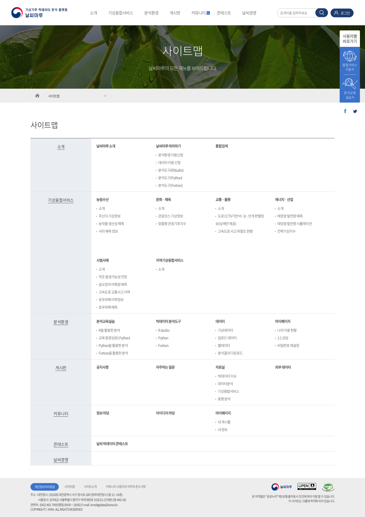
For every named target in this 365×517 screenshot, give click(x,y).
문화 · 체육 (163, 199)
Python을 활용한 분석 (113, 345)
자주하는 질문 (165, 367)
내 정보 (222, 429)
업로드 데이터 (227, 337)
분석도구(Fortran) (170, 185)
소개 (93, 13)
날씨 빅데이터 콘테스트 (112, 443)
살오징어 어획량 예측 (113, 284)
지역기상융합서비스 (169, 260)
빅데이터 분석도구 (168, 321)
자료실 (220, 367)
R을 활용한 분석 (109, 330)
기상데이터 (225, 330)
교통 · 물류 (222, 199)
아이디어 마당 (165, 412)
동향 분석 (224, 398)
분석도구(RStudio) (171, 170)
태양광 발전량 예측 (290, 215)
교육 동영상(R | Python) (114, 337)
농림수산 (102, 199)
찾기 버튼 (321, 12)
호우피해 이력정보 (111, 299)
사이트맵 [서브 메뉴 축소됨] (53, 95)
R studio (163, 330)
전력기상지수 (286, 231)
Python (163, 337)
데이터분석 (225, 383)
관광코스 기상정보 (170, 215)
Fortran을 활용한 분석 (113, 352)
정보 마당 (102, 412)
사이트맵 (69, 486)
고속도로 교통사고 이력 (114, 291)
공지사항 (102, 367)
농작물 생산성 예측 (111, 223)
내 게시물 (224, 421)
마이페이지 (282, 321)
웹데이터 (224, 345)
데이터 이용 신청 (169, 162)
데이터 (220, 321)
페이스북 (345, 111)
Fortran (163, 345)
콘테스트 (224, 13)
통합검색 (221, 145)
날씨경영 (249, 13)
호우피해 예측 (108, 307)
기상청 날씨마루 (281, 487)
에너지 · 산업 (284, 199)
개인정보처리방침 (44, 487)
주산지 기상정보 (109, 215)
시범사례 (102, 260)
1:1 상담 (282, 337)
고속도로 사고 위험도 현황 (235, 231)
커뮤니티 (200, 13)
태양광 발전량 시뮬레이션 (294, 223)
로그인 (345, 12)
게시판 (175, 13)
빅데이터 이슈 (227, 375)
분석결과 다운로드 (230, 352)
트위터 (355, 111)
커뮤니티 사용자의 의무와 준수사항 (125, 486)
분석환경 (151, 13)
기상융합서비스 (120, 13)
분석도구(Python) (170, 177)
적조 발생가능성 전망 (113, 276)
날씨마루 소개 (105, 145)
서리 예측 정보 (108, 231)
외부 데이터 (283, 367)
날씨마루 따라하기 (168, 145)
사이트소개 (90, 486)
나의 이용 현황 (287, 330)
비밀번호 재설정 (288, 345)
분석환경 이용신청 (170, 154)
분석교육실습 (105, 321)
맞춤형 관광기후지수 (172, 223)
